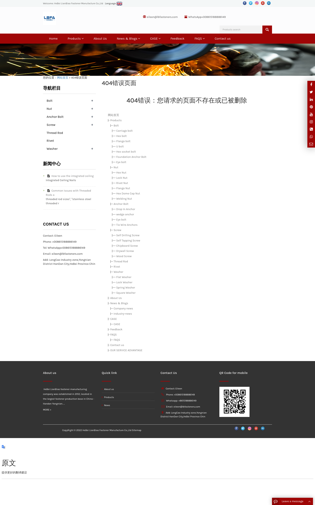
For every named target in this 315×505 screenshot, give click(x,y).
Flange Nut (123, 188)
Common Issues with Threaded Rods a (68, 193)
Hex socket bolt (126, 151)
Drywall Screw (125, 251)
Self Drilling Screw (127, 235)
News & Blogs (128, 38)
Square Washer (125, 293)
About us (108, 389)
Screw (117, 230)
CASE (155, 38)
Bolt (116, 125)
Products (76, 38)
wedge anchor (125, 214)
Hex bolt (121, 136)
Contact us (223, 38)
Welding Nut (124, 198)
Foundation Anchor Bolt (131, 157)
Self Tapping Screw (128, 240)
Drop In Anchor (125, 209)
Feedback (177, 38)
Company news (123, 308)
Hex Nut (121, 172)
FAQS (199, 38)
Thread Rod (121, 261)
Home (53, 38)
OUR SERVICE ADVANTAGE (126, 350)
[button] (83, 38)
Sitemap (136, 430)
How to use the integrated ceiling (70, 176)
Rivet (117, 266)
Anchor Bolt (121, 204)
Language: (113, 3)
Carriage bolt (124, 130)
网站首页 (62, 77)
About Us (100, 38)
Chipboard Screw (127, 245)
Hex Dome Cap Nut (128, 193)
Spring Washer (125, 287)
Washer (118, 272)
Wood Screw (124, 256)
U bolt (120, 146)
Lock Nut (121, 178)
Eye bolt (121, 162)
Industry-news (123, 313)
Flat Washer (123, 277)
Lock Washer (124, 282)
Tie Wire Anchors (126, 225)
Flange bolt (123, 141)
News (106, 405)
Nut (116, 167)
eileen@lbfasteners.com (162, 17)
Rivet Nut (122, 183)
